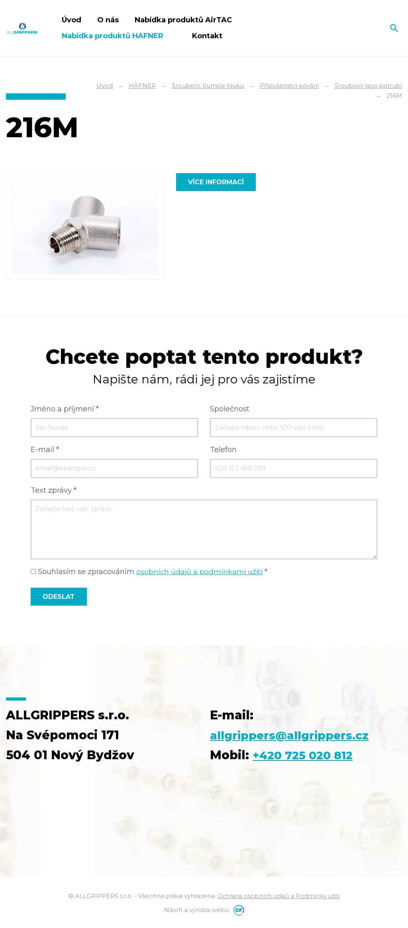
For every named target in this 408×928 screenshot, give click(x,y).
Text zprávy (53, 490)
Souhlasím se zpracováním (150, 572)
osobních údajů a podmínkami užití (200, 572)
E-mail (45, 450)
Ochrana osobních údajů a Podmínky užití (278, 896)
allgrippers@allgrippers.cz (295, 735)
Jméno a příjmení (65, 409)
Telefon (223, 450)
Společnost (229, 409)
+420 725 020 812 (307, 755)
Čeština (376, 28)
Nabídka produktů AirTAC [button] (184, 20)
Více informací (216, 182)
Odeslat (59, 597)
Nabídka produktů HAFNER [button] (113, 36)
